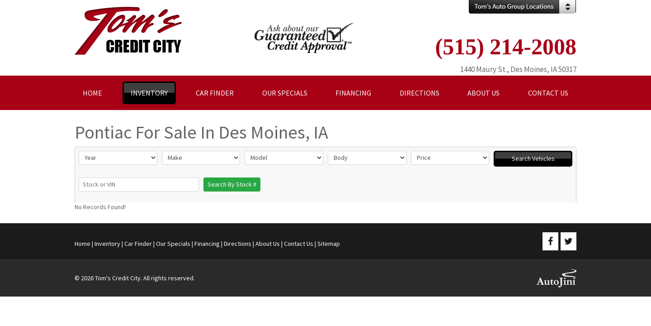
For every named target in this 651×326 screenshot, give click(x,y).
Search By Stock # (232, 184)
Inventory (107, 244)
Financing (207, 244)
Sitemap (328, 244)
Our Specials (173, 244)
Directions (237, 244)
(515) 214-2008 (505, 46)
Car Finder (138, 244)
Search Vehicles (533, 158)
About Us (267, 244)
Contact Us (298, 244)
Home (82, 244)
